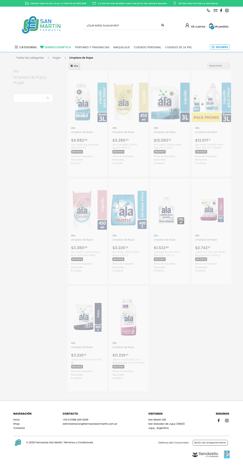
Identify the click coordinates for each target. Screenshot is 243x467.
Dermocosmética (58, 47)
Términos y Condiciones (78, 442)
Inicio (16, 419)
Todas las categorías (30, 58)
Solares (222, 47)
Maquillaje (122, 47)
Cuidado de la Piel (178, 47)
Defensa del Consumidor (173, 442)
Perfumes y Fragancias (92, 47)
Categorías (28, 47)
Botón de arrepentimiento (210, 442)
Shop (16, 424)
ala (74, 66)
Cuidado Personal (147, 47)
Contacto (19, 428)
